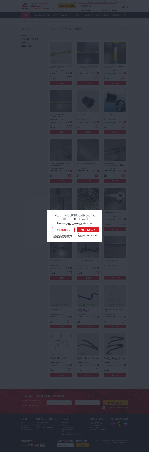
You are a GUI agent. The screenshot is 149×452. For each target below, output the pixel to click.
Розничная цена (88, 230)
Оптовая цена (63, 230)
